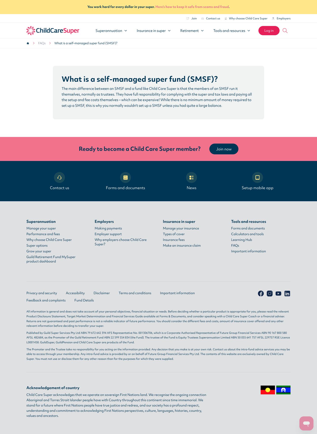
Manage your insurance (181, 228)
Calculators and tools (247, 234)
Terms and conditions (135, 293)
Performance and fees (43, 234)
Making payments (108, 228)
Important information (248, 251)
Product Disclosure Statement (45, 316)
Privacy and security (41, 293)
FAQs (42, 43)
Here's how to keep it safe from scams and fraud (192, 7)
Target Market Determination (86, 316)
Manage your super (41, 228)
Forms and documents (125, 181)
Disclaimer (102, 293)
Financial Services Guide (127, 316)
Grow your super (38, 251)
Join (191, 18)
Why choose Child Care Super (246, 18)
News (191, 181)
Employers (281, 18)
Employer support (108, 234)
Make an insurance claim (182, 245)
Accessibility (75, 293)
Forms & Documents (173, 316)
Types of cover (174, 234)
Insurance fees (174, 240)
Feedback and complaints (46, 300)
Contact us (210, 18)
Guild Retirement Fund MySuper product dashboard (51, 259)
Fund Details (84, 300)
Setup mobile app (257, 181)
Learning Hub (241, 240)
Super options (37, 245)
